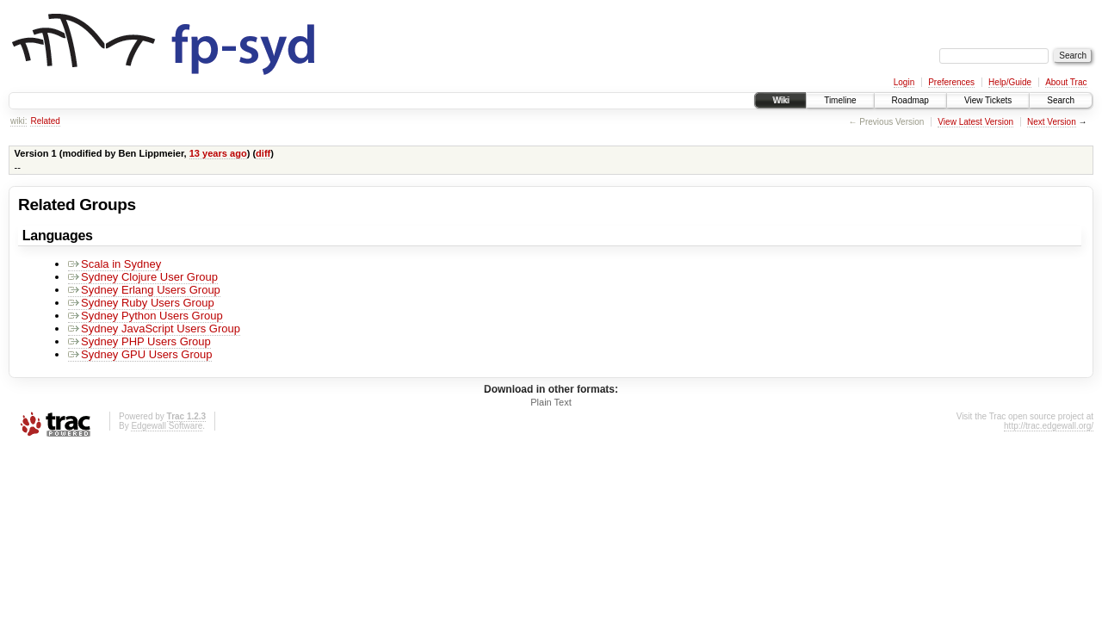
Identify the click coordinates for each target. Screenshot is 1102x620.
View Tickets (988, 100)
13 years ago (218, 153)
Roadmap (910, 100)
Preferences (951, 82)
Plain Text (551, 402)
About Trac (1066, 82)
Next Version (1051, 122)
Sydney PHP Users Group (139, 341)
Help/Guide (1009, 82)
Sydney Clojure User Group (143, 276)
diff (263, 153)
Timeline (840, 100)
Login (904, 82)
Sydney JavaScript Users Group (154, 328)
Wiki (780, 100)
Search (1060, 100)
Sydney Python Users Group (145, 315)
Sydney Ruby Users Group (141, 302)
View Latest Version (975, 122)
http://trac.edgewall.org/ (1048, 426)
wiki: (18, 121)
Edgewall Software (166, 426)
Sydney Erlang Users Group (144, 289)
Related (44, 121)
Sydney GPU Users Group (140, 354)
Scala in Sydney (114, 263)
